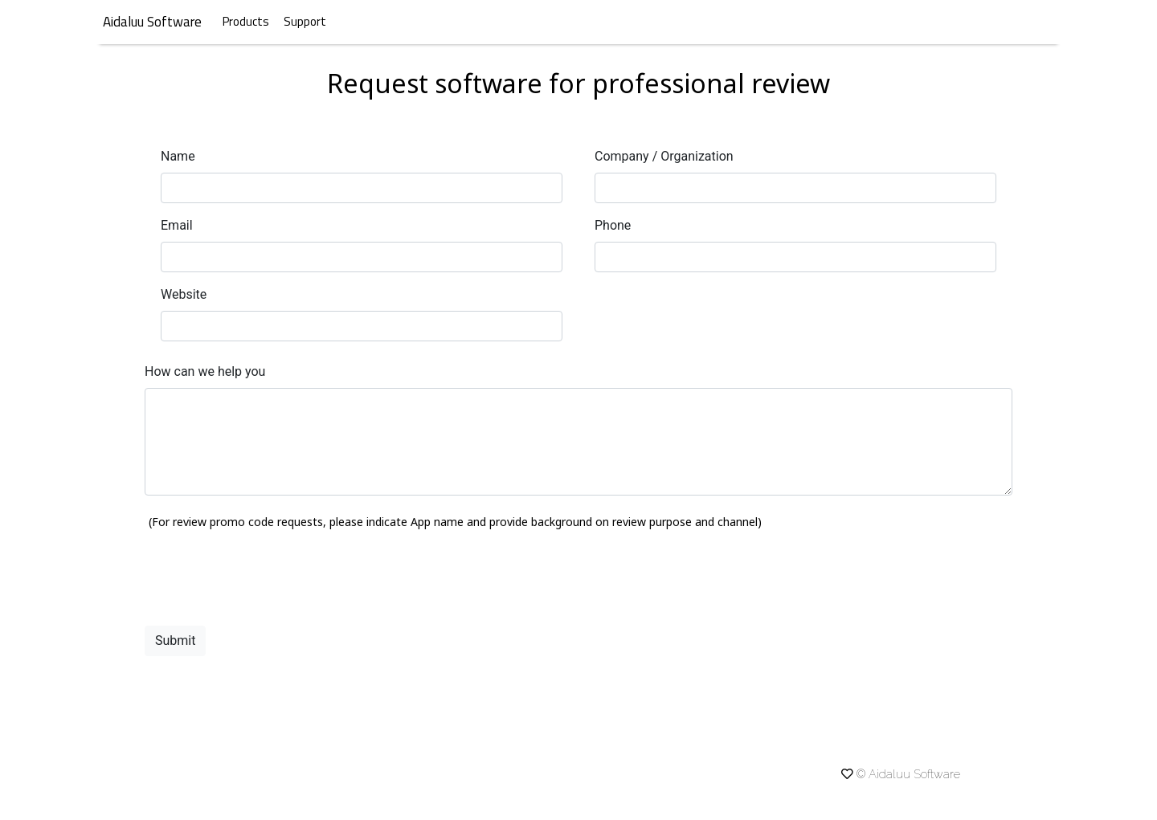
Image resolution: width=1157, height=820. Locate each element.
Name (178, 156)
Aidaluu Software (152, 22)
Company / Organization (664, 156)
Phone (613, 225)
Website (183, 294)
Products (246, 21)
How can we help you (205, 371)
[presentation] (267, 586)
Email (177, 225)
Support (305, 21)
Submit (175, 640)
